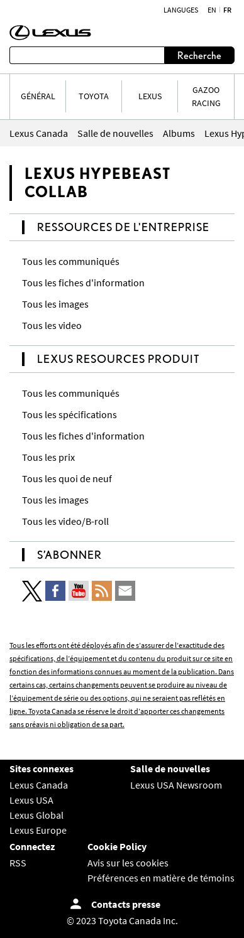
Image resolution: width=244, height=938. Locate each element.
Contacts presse (125, 904)
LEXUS (150, 96)
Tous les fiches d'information (83, 282)
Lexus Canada (38, 785)
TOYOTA (94, 96)
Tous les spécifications (69, 414)
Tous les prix (48, 457)
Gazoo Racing (206, 96)
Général (38, 96)
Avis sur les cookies (128, 862)
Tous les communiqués (70, 261)
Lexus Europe (38, 830)
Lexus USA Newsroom (176, 785)
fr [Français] (227, 10)
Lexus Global (36, 815)
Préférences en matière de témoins (161, 877)
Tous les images (55, 304)
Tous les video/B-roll (65, 521)
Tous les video (52, 325)
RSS (17, 862)
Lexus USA (31, 800)
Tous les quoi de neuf (67, 478)
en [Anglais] (212, 10)
